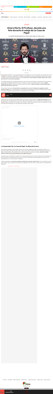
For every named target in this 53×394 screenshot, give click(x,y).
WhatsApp (28, 70)
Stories (33, 367)
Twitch (31, 367)
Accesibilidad (10, 379)
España (2, 13)
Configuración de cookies (32, 379)
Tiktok (22, 367)
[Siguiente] (51, 17)
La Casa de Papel (16, 166)
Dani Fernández (27, 17)
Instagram (20, 367)
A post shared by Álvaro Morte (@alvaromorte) (19, 142)
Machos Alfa (45, 17)
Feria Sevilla (20, 17)
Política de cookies (24, 379)
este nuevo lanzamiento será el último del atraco (20, 153)
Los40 (17, 156)
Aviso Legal (5, 379)
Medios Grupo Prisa (26, 386)
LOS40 (26, 10)
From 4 (50, 17)
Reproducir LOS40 (50, 95)
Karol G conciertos (13, 17)
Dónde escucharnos (47, 379)
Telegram (30, 70)
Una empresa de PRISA (26, 383)
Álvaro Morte (4, 75)
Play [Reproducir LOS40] (26, 391)
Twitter (25, 70)
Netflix (3, 76)
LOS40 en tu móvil (40, 379)
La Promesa (39, 17)
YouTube (24, 367)
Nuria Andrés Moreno (5, 66)
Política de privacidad (16, 379)
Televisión (26, 24)
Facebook (23, 70)
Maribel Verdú (4, 102)
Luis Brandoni (33, 17)
